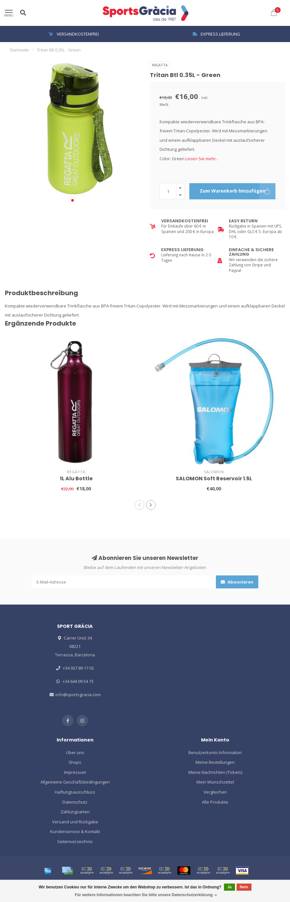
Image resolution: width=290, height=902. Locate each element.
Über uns (75, 752)
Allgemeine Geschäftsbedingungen (75, 782)
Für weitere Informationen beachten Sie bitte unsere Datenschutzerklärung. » (146, 895)
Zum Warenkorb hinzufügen (238, 191)
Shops (75, 762)
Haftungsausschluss (75, 792)
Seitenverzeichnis (75, 841)
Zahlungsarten (75, 812)
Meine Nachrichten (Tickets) (215, 772)
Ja (229, 887)
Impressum (75, 772)
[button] (72, 200)
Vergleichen (215, 792)
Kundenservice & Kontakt (75, 831)
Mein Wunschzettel (215, 782)
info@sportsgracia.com (78, 694)
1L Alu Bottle (76, 478)
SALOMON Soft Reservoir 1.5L (214, 478)
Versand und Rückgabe (75, 822)
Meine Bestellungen (215, 762)
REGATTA (160, 65)
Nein (244, 887)
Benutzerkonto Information (215, 752)
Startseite (19, 50)
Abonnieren (237, 582)
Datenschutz (74, 802)
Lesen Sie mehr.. (201, 158)
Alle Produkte (215, 802)
